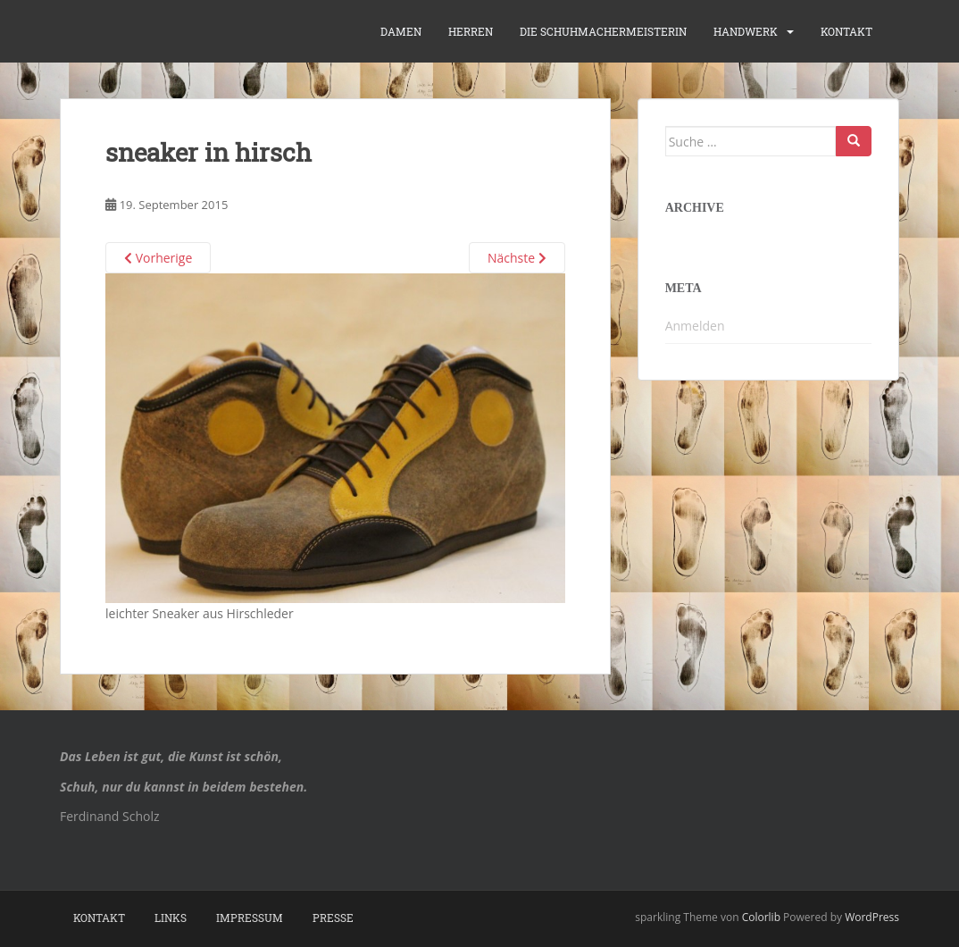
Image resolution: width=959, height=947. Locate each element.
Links (170, 917)
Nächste (517, 257)
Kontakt (846, 31)
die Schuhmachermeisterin (603, 31)
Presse (333, 917)
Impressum (249, 917)
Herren (470, 31)
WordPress (872, 917)
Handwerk (745, 31)
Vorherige (158, 257)
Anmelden (695, 325)
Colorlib (761, 917)
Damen (400, 31)
